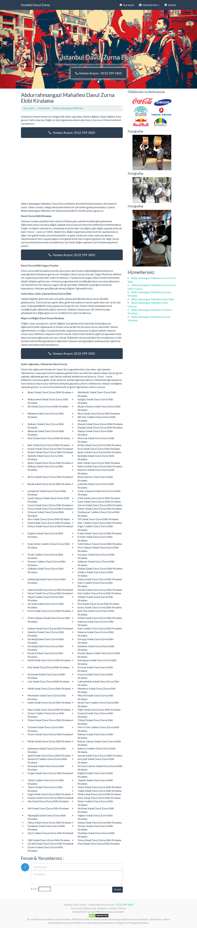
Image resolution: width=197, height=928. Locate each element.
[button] (15, 49)
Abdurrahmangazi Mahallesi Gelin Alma (152, 299)
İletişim (170, 4)
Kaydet (117, 889)
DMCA (98, 911)
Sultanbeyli (44, 108)
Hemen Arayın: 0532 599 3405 (72, 132)
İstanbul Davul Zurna (35, 5)
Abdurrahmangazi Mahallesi (68, 108)
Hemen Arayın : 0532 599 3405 (98, 73)
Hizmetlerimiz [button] (149, 4)
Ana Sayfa (126, 4)
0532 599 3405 (124, 904)
